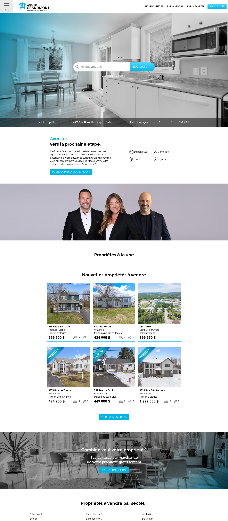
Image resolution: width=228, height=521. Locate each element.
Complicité (162, 151)
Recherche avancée (114, 75)
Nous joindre (217, 6)
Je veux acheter (195, 6)
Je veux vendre (174, 6)
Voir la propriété (47, 122)
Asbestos (36, 514)
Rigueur (160, 159)
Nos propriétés (154, 6)
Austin (147, 514)
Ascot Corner (94, 514)
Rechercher (141, 66)
